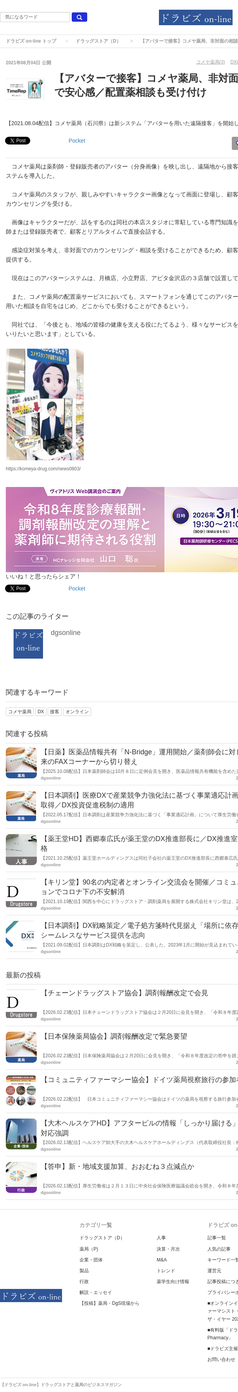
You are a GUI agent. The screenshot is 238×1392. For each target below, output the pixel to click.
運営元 (214, 1270)
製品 (84, 1270)
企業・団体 (91, 1260)
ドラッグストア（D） (98, 41)
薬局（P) (88, 1249)
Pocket (77, 141)
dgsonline (66, 633)
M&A (162, 1260)
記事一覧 (216, 1238)
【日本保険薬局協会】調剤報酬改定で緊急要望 (114, 1036)
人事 (161, 1238)
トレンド (166, 1270)
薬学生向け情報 (173, 1281)
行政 (84, 1281)
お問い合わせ (221, 1359)
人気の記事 (219, 1249)
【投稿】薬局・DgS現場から (109, 1303)
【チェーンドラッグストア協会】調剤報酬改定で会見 (124, 993)
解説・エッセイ (95, 1292)
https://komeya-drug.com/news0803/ (43, 468)
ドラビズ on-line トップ (31, 41)
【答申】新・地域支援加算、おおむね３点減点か (117, 1166)
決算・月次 (168, 1249)
